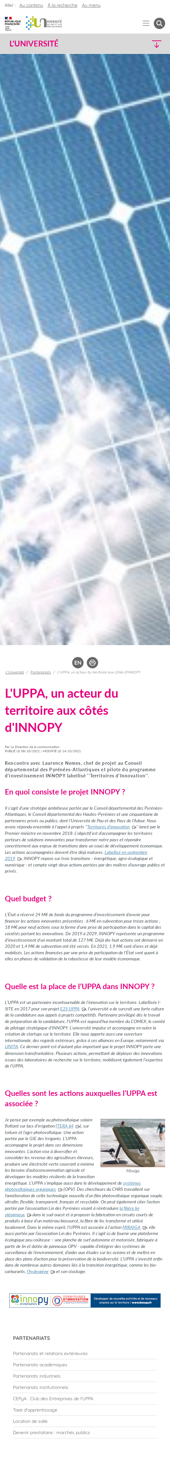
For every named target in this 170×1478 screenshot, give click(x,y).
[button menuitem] (159, 23)
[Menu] (146, 23)
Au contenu (31, 5)
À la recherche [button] (62, 5)
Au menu (91, 5)
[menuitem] (85, 1353)
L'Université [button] (34, 43)
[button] (146, 43)
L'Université (15, 672)
